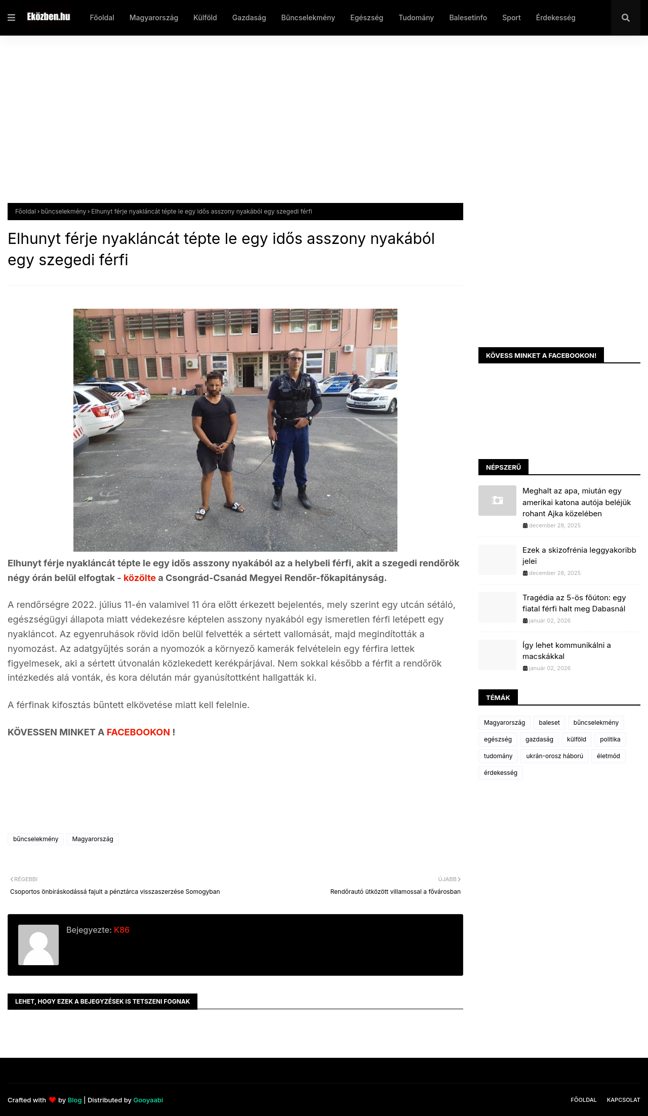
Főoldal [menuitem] (102, 17)
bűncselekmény (63, 211)
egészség (498, 739)
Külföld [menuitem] (205, 17)
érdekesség (500, 772)
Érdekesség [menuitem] (556, 17)
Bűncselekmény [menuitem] (308, 17)
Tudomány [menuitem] (416, 17)
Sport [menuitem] (511, 17)
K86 (121, 930)
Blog (75, 1100)
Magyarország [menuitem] (154, 17)
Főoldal (25, 211)
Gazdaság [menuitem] (249, 17)
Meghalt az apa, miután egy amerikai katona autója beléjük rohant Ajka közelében (576, 502)
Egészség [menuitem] (366, 17)
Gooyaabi (148, 1100)
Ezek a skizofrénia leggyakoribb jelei (579, 555)
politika (610, 739)
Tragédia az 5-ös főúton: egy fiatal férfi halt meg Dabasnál (574, 603)
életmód (608, 756)
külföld (576, 739)
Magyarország (92, 839)
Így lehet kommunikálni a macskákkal (566, 651)
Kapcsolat (623, 1099)
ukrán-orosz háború (554, 756)
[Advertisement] (311, 127)
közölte (141, 577)
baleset (549, 722)
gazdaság (539, 739)
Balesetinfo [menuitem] (468, 17)
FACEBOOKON (140, 732)
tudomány (498, 756)
